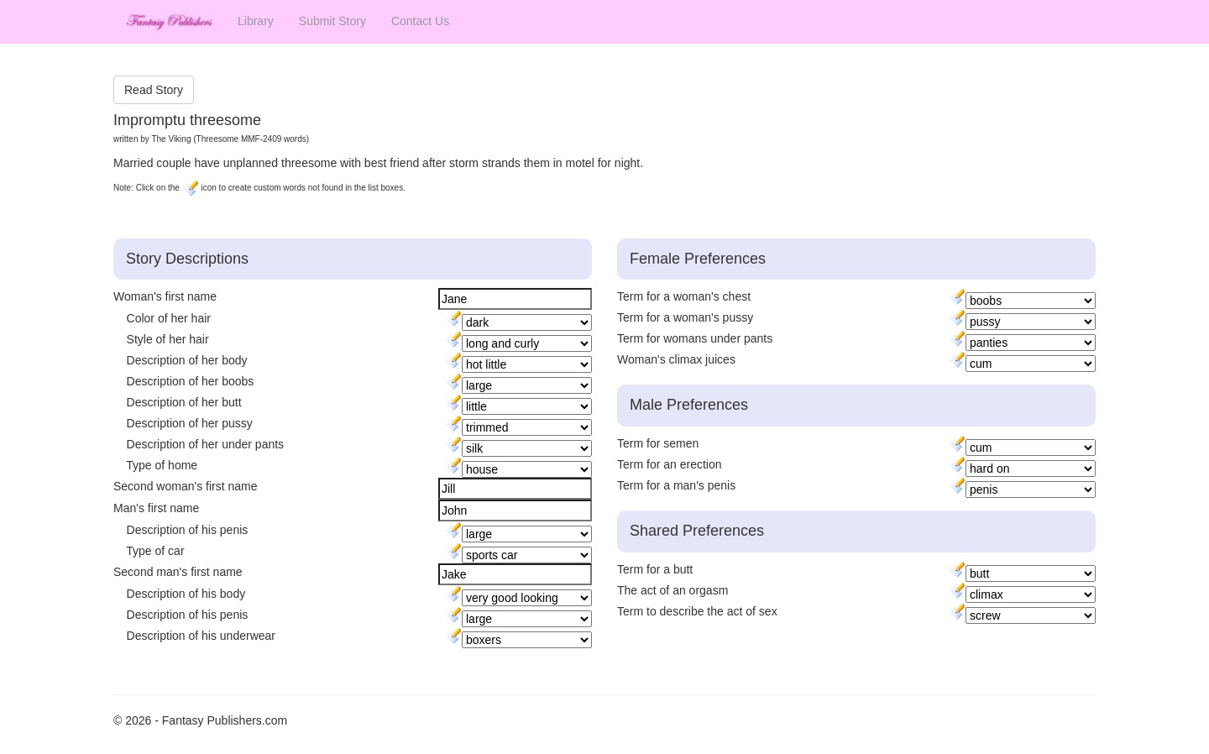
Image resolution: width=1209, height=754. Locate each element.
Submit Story (332, 21)
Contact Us (420, 21)
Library (256, 21)
